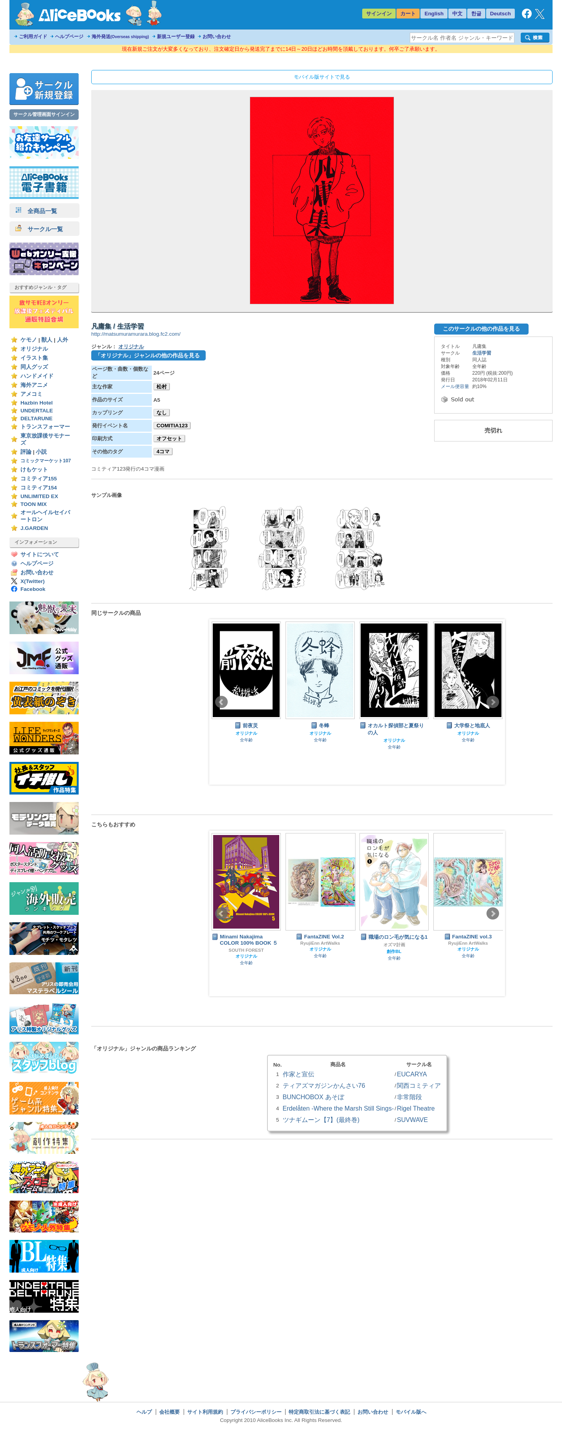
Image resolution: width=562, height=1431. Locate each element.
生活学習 (481, 353)
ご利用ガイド (33, 36)
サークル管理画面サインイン (44, 114)
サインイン (379, 14)
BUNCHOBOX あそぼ (313, 1096)
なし (162, 413)
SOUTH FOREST (245, 950)
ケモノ (28, 340)
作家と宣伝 (298, 1074)
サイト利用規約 (205, 1412)
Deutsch (500, 14)
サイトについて (39, 554)
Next (492, 702)
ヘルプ (144, 1412)
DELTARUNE (36, 418)
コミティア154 (38, 488)
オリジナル (34, 349)
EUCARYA (412, 1074)
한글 (476, 14)
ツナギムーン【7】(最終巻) (321, 1119)
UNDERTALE (36, 411)
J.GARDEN (34, 528)
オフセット (169, 438)
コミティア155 (38, 479)
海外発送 (120, 36)
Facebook (32, 589)
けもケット (34, 470)
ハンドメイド (36, 376)
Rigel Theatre (416, 1108)
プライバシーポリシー (256, 1412)
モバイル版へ (411, 1412)
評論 (25, 452)
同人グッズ (34, 367)
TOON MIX (33, 504)
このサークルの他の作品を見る (481, 329)
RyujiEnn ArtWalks (320, 943)
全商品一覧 (36, 211)
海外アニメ (34, 385)
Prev (221, 702)
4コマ (163, 451)
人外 (62, 340)
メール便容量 (455, 386)
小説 (41, 452)
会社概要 (169, 1412)
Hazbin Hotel (36, 403)
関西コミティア (419, 1085)
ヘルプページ (69, 36)
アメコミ (31, 394)
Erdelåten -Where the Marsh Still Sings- (338, 1108)
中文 (457, 14)
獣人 (46, 340)
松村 (162, 387)
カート (408, 14)
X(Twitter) (32, 581)
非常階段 (409, 1096)
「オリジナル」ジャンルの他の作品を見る (147, 355)
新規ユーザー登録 (176, 36)
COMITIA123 (172, 426)
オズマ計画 (394, 944)
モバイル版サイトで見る (322, 77)
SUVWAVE (412, 1119)
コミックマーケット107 (45, 461)
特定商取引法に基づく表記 (319, 1412)
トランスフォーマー (45, 427)
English (434, 14)
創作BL (394, 951)
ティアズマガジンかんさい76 (324, 1085)
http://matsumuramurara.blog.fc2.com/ (136, 334)
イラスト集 (34, 358)
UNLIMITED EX (39, 496)
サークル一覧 (39, 229)
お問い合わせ (217, 36)
